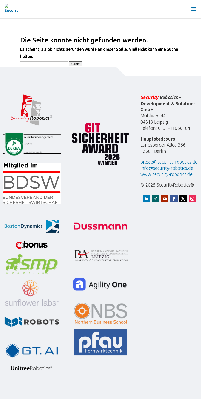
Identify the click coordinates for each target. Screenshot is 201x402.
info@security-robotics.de (166, 168)
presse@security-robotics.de (169, 161)
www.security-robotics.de (166, 174)
